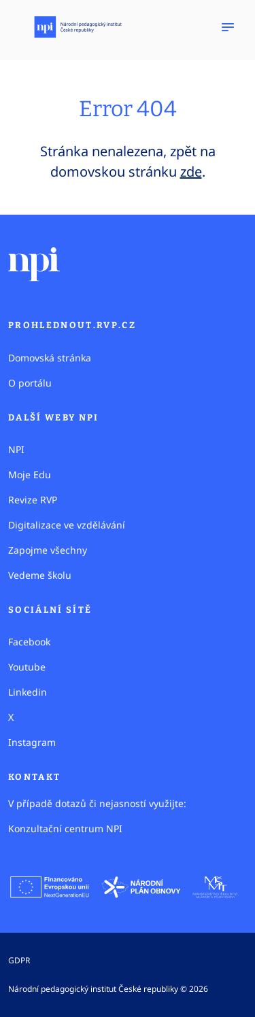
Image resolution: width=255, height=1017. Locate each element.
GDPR (19, 960)
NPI (16, 449)
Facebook (29, 641)
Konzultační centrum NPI (65, 828)
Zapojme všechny (47, 549)
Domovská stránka (49, 357)
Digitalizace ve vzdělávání (66, 524)
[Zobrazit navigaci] (227, 27)
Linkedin (27, 691)
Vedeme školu (39, 575)
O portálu (30, 382)
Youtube (27, 666)
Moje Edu (29, 474)
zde (191, 171)
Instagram (32, 742)
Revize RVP (32, 499)
